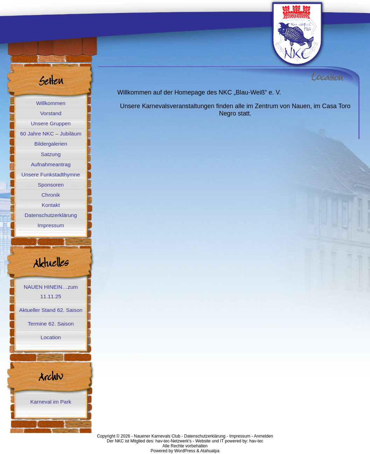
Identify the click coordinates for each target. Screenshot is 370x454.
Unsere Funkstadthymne (50, 174)
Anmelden (263, 436)
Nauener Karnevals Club (157, 436)
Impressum (50, 225)
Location (51, 337)
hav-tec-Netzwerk (172, 441)
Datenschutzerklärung (51, 215)
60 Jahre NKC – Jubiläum (50, 134)
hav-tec (256, 441)
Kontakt (51, 205)
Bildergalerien (50, 144)
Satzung (51, 154)
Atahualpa (209, 450)
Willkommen (50, 103)
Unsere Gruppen (51, 123)
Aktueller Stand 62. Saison (50, 310)
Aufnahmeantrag (51, 164)
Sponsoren (51, 185)
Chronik (51, 195)
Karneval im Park (50, 402)
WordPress (184, 450)
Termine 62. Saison (51, 324)
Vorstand (51, 113)
